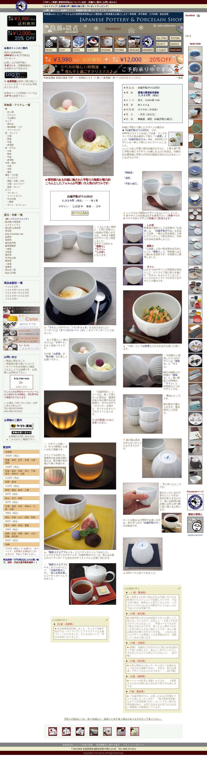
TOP (46, 2)
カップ (8, 121)
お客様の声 (64, 6)
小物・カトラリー (15, 184)
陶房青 (8, 261)
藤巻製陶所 (10, 246)
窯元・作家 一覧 (13, 214)
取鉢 (9, 154)
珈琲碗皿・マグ (14, 127)
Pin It (188, 36)
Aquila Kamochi (195, 535)
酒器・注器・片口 (15, 181)
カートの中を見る (111, 10)
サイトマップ (50, 6)
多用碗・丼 (109, 77)
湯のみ (10, 124)
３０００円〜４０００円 (17, 296)
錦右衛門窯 (10, 243)
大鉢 (9, 169)
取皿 (9, 139)
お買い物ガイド (51, 10)
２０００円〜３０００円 (17, 293)
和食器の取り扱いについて (89, 10)
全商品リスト (86, 77)
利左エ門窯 (10, 273)
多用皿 (10, 145)
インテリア (12, 178)
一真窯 (179, 77)
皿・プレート (11, 133)
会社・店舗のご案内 (91, 2)
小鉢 (9, 151)
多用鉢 (10, 160)
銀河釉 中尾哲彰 (13, 222)
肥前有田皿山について (69, 2)
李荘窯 (8, 231)
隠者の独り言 (77, 6)
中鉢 (9, 157)
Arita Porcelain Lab (14, 234)
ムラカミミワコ (12, 225)
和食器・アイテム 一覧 (17, 105)
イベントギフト (14, 196)
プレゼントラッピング (97, 6)
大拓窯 (8, 252)
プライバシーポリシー (134, 745)
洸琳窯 (8, 267)
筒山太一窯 (10, 270)
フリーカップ (13, 130)
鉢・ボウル (10, 148)
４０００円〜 (11, 299)
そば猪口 (11, 118)
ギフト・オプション (17, 205)
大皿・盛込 (10, 163)
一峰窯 (8, 249)
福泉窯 (8, 240)
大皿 (9, 166)
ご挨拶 (53, 2)
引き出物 (11, 199)
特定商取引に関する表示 (108, 745)
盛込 (9, 172)
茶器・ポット (13, 187)
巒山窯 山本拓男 (13, 228)
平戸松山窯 (10, 258)
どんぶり (11, 115)
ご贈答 (10, 202)
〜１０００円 (11, 287)
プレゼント (12, 193)
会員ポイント (67, 10)
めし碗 (10, 112)
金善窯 (8, 237)
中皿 (9, 142)
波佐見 (150, 114)
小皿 (9, 136)
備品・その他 (11, 175)
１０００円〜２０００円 (17, 290)
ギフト (8, 190)
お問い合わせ (109, 2)
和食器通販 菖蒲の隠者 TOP (58, 77)
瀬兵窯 (8, 255)
